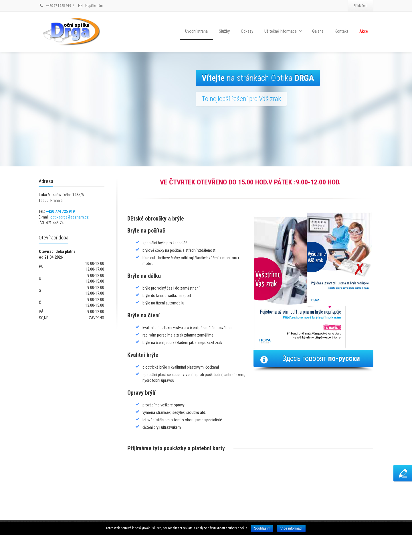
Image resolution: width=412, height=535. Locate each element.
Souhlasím (262, 528)
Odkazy (247, 31)
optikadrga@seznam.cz (69, 217)
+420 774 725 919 (60, 211)
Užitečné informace (283, 31)
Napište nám (90, 6)
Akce (363, 31)
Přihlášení (360, 6)
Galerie (318, 31)
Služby (224, 31)
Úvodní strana (196, 31)
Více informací (291, 528)
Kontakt (341, 31)
